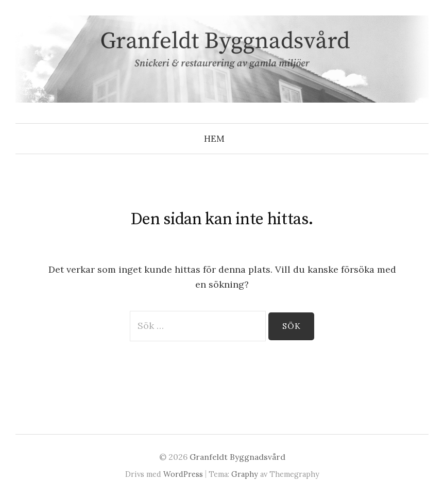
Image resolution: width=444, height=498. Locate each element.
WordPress (183, 474)
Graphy (244, 474)
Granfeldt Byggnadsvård (237, 457)
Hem (214, 138)
